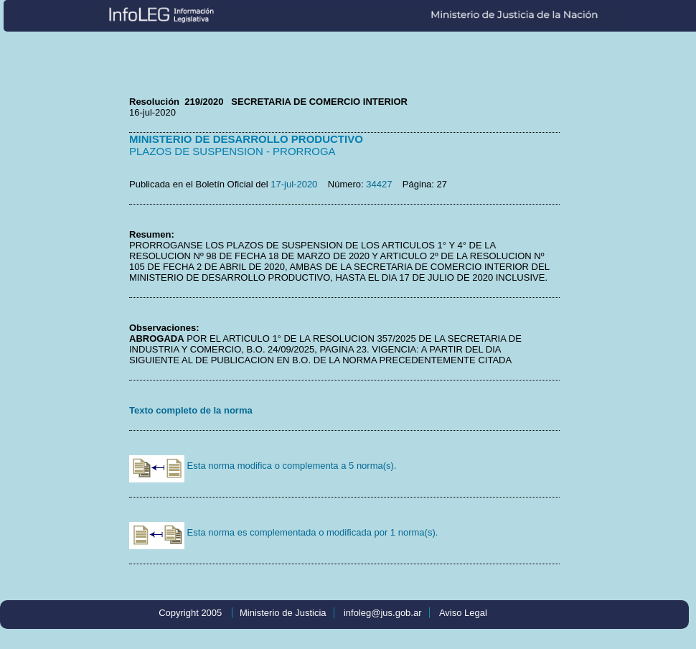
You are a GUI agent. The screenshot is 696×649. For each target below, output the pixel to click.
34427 (379, 184)
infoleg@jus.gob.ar (383, 612)
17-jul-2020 (294, 184)
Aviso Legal (463, 612)
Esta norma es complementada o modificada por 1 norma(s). (283, 532)
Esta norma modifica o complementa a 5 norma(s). (263, 465)
